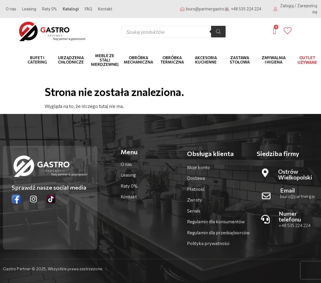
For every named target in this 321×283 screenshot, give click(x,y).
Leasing (29, 9)
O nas (11, 9)
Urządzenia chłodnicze (71, 59)
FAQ (88, 9)
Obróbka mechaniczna (138, 59)
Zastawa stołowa (240, 59)
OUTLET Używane (307, 60)
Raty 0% (49, 9)
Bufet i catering (37, 59)
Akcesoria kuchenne (206, 59)
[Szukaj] (218, 31)
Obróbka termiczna (172, 59)
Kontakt (105, 9)
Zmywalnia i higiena (274, 59)
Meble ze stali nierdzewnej (105, 60)
